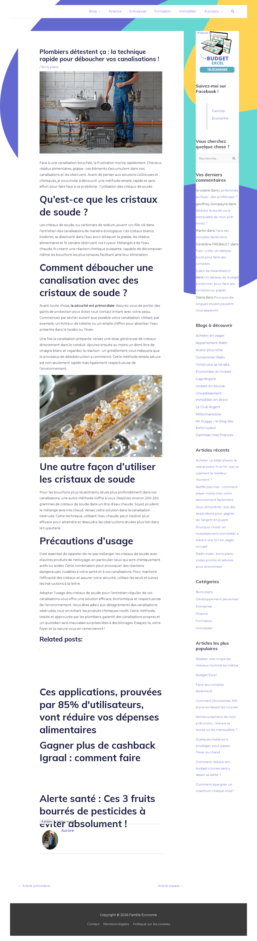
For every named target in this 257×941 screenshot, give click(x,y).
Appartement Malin (211, 349)
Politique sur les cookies (152, 924)
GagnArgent (206, 385)
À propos (47, 821)
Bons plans (50, 67)
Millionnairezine (208, 421)
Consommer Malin (210, 363)
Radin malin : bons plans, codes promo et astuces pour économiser (215, 566)
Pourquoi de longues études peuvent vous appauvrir (216, 310)
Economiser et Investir (214, 378)
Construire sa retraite (212, 371)
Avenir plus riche (209, 356)
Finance (202, 626)
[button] (233, 11)
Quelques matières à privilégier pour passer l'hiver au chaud (214, 778)
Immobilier (204, 641)
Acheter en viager (210, 342)
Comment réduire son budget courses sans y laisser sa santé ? (214, 800)
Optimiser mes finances (214, 442)
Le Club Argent (208, 413)
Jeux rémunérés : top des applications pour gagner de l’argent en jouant (216, 520)
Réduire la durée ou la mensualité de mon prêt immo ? (215, 216)
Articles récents (65, 821)
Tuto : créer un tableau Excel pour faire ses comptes (215, 257)
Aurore (67, 830)
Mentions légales (115, 924)
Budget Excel (207, 694)
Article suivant (169, 886)
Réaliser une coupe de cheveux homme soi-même (214, 678)
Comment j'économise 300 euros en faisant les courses (217, 726)
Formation (204, 634)
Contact (91, 924)
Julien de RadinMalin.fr (214, 271)
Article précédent (34, 886)
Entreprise (204, 619)
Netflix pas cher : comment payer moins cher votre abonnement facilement (217, 499)
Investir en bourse (210, 392)
